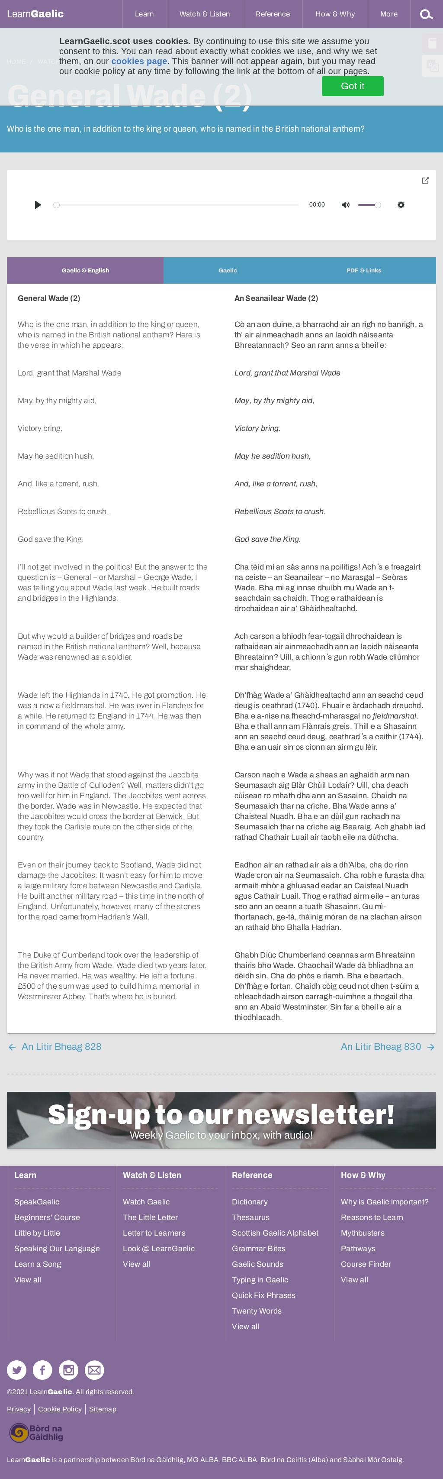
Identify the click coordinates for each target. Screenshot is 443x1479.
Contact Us (94, 1370)
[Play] (38, 204)
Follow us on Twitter (16, 1370)
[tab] (85, 270)
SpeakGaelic (37, 1201)
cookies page (139, 61)
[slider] (176, 205)
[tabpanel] (221, 658)
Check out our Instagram (68, 1370)
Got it (353, 86)
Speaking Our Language (57, 1248)
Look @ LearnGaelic (159, 1248)
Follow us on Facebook (42, 1370)
